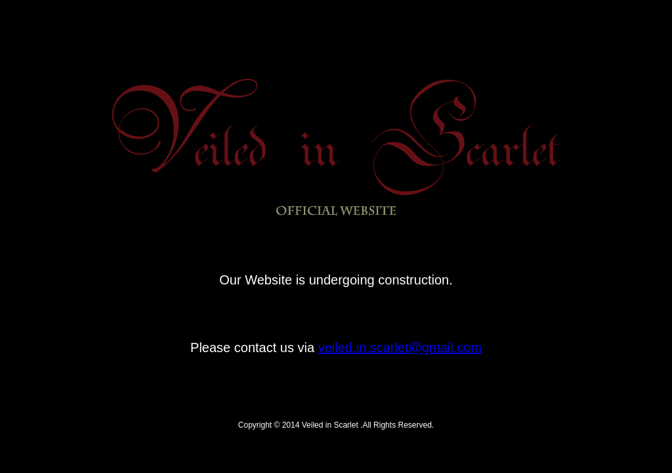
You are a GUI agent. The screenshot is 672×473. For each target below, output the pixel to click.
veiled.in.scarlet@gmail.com (400, 347)
